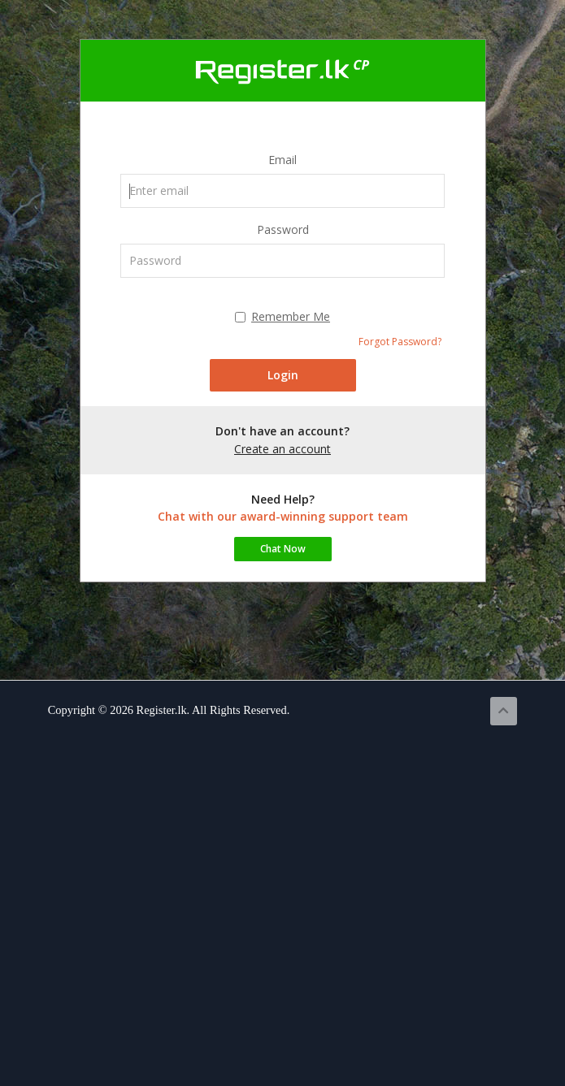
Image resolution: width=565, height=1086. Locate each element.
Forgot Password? (400, 341)
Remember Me (282, 316)
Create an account (282, 448)
